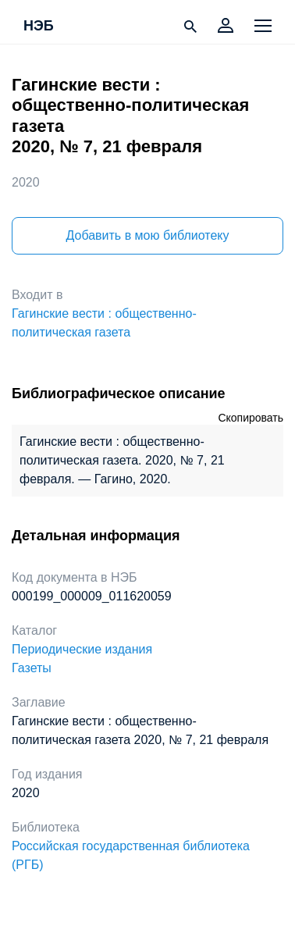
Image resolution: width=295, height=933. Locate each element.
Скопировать (250, 417)
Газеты (32, 668)
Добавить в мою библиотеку (147, 235)
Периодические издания (82, 649)
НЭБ (38, 27)
